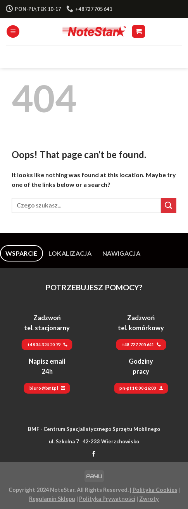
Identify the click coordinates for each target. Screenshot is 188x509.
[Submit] (168, 205)
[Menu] (13, 31)
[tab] (21, 253)
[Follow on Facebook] (94, 454)
